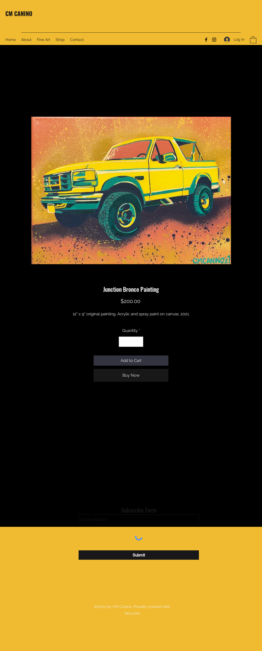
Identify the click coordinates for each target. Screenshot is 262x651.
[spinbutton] (131, 342)
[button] (253, 39)
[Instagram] (214, 39)
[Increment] (139, 342)
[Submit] (139, 555)
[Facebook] (206, 39)
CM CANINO (18, 13)
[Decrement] (123, 342)
